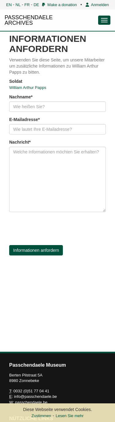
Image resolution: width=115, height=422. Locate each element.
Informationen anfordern (36, 250)
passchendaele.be (31, 402)
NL (18, 4)
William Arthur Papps (27, 87)
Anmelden (97, 4)
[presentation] (55, 228)
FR (27, 4)
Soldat (15, 81)
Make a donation (59, 4)
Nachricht (19, 142)
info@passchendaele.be (35, 396)
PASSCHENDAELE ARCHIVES (29, 20)
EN (9, 4)
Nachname (20, 96)
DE (36, 4)
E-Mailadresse (23, 119)
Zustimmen (41, 415)
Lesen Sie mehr (69, 415)
